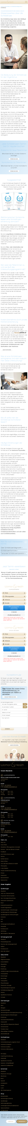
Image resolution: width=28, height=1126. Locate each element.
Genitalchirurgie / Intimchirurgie (9, 910)
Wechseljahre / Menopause (8, 933)
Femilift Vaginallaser (6, 907)
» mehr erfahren (6, 350)
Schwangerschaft (6, 937)
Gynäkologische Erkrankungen (9, 912)
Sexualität (3, 926)
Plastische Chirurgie (6, 985)
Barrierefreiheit (5, 877)
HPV (2, 919)
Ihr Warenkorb (4, 1110)
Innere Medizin (4, 962)
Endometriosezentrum (6, 905)
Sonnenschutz (4, 1026)
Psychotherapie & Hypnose (8, 987)
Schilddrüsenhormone (9, 551)
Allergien (3, 1008)
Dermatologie (5, 1001)
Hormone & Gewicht (6, 1044)
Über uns (4, 840)
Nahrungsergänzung (6, 1103)
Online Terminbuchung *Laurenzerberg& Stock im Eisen (14, 608)
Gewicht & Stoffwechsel (7, 1065)
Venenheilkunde (5, 1033)
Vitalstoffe (3, 1058)
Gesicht (3, 1081)
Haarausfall (4, 1022)
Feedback (3, 852)
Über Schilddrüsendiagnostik (11, 548)
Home (2, 6)
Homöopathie (4, 973)
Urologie (3, 997)
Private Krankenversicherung (8, 870)
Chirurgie (3, 966)
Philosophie (4, 866)
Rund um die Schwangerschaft (9, 944)
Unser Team (4, 845)
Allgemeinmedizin (5, 959)
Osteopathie (4, 980)
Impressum (4, 875)
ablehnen (10, 1121)
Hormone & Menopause (7, 1049)
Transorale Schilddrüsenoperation (12, 553)
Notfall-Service (4, 859)
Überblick (3, 891)
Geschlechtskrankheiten (7, 1019)
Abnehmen (3, 1076)
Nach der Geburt (5, 951)
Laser (2, 1088)
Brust (2, 903)
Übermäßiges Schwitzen (7, 1031)
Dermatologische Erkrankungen (9, 1015)
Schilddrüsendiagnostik (16, 6)
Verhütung (3, 931)
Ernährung (3, 969)
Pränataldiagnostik (6, 942)
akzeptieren (22, 1121)
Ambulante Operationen (7, 900)
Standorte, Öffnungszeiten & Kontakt (10, 847)
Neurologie (4, 978)
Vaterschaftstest (5, 1108)
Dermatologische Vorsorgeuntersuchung (11, 1012)
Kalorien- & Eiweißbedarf (7, 1063)
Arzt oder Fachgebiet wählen (7, 702)
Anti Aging (3, 1053)
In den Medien (4, 868)
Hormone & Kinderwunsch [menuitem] (7, 1051)
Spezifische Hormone (6, 995)
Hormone (3, 917)
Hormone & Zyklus (5, 1047)
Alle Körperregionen (6, 1090)
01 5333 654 (14, 612)
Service (3, 856)
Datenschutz (4, 880)
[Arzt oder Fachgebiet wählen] (14, 704)
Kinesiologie (4, 976)
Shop (2, 1094)
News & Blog (4, 861)
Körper (2, 1085)
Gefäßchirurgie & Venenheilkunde (10, 971)
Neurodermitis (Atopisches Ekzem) (10, 1024)
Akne (2, 1005)
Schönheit (4, 1069)
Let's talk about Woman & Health (9, 863)
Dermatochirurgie (5, 1010)
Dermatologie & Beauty (7, 1098)
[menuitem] (14, 842)
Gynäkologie (5, 888)
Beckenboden (4, 1096)
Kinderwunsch (4, 929)
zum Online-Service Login (7, 854)
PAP (2, 921)
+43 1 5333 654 (8, 785)
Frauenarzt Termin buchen (7, 896)
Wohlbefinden (5, 1037)
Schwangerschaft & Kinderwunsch (10, 1105)
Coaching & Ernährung (7, 1056)
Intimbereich (4, 1083)
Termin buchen (14, 159)
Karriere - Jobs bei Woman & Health (10, 849)
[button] (26, 1)
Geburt (2, 946)
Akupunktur (4, 964)
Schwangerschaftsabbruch (8, 924)
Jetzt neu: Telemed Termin (7, 893)
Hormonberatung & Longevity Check (10, 1042)
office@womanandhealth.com (14, 615)
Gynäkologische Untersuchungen (9, 914)
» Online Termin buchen (10, 697)
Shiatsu (3, 992)
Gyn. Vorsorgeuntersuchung (8, 898)
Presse (2, 873)
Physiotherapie (5, 983)
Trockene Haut (4, 1029)
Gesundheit (7, 6)
